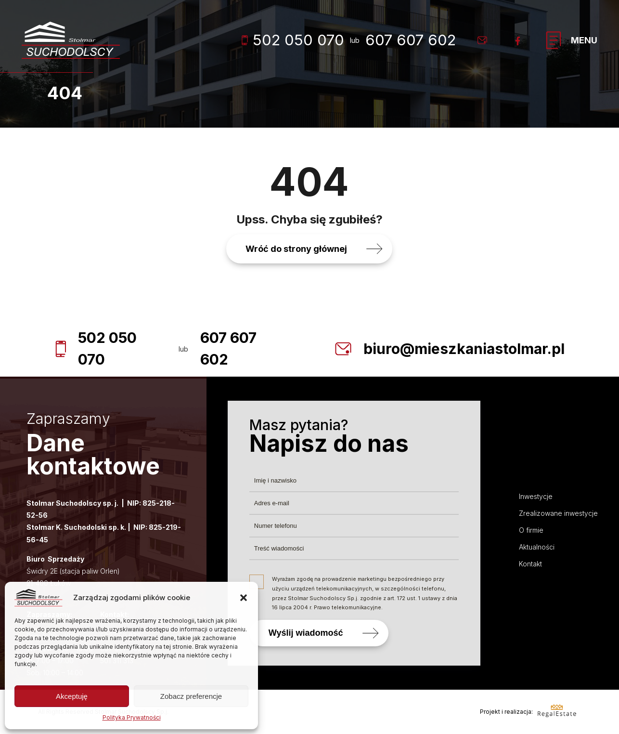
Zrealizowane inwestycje (558, 513)
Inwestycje (536, 496)
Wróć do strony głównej (296, 249)
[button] (243, 598)
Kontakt (530, 564)
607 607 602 (410, 40)
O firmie (531, 530)
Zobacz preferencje (191, 696)
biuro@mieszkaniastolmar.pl (464, 348)
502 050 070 (293, 40)
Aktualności (537, 547)
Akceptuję (72, 696)
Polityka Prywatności (132, 717)
